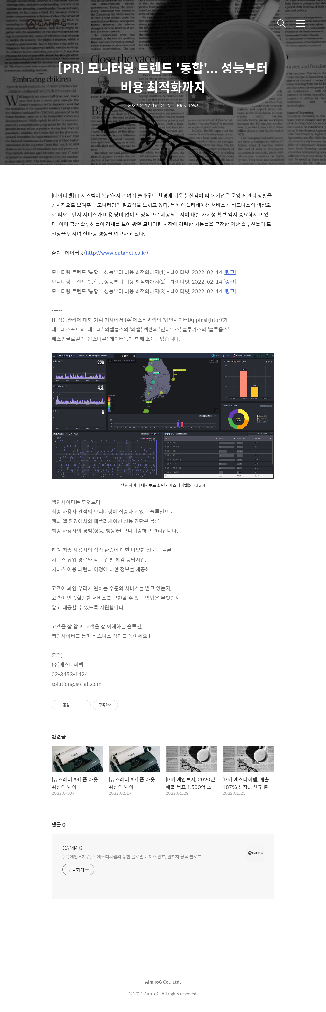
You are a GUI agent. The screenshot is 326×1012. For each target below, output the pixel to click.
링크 (230, 272)
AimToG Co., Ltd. (163, 981)
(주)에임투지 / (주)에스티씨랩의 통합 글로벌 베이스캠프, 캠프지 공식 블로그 (132, 856)
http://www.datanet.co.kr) (117, 253)
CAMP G (72, 848)
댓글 (59, 824)
